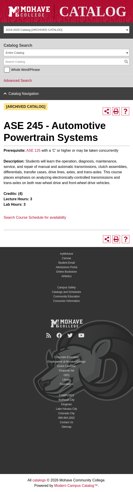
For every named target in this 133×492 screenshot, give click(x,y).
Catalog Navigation (24, 94)
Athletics (66, 276)
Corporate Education (66, 357)
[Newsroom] (49, 335)
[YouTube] (82, 335)
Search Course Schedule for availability (35, 217)
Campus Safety (66, 287)
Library (66, 379)
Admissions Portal (66, 267)
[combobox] (66, 29)
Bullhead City (66, 399)
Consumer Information (66, 301)
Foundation (66, 384)
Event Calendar (66, 366)
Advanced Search (18, 80)
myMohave (66, 253)
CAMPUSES (66, 395)
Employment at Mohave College (66, 361)
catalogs (39, 480)
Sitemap (66, 426)
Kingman (66, 404)
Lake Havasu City (66, 408)
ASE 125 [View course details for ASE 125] (33, 150)
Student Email (66, 262)
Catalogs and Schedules (66, 292)
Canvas (66, 258)
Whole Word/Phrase (25, 69)
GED (66, 375)
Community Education (66, 296)
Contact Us (66, 422)
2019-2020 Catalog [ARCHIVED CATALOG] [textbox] (34, 29)
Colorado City (66, 413)
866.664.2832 (66, 417)
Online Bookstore (66, 271)
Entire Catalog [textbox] (15, 52)
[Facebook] (60, 335)
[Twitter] (70, 335)
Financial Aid (66, 370)
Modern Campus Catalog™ (76, 486)
